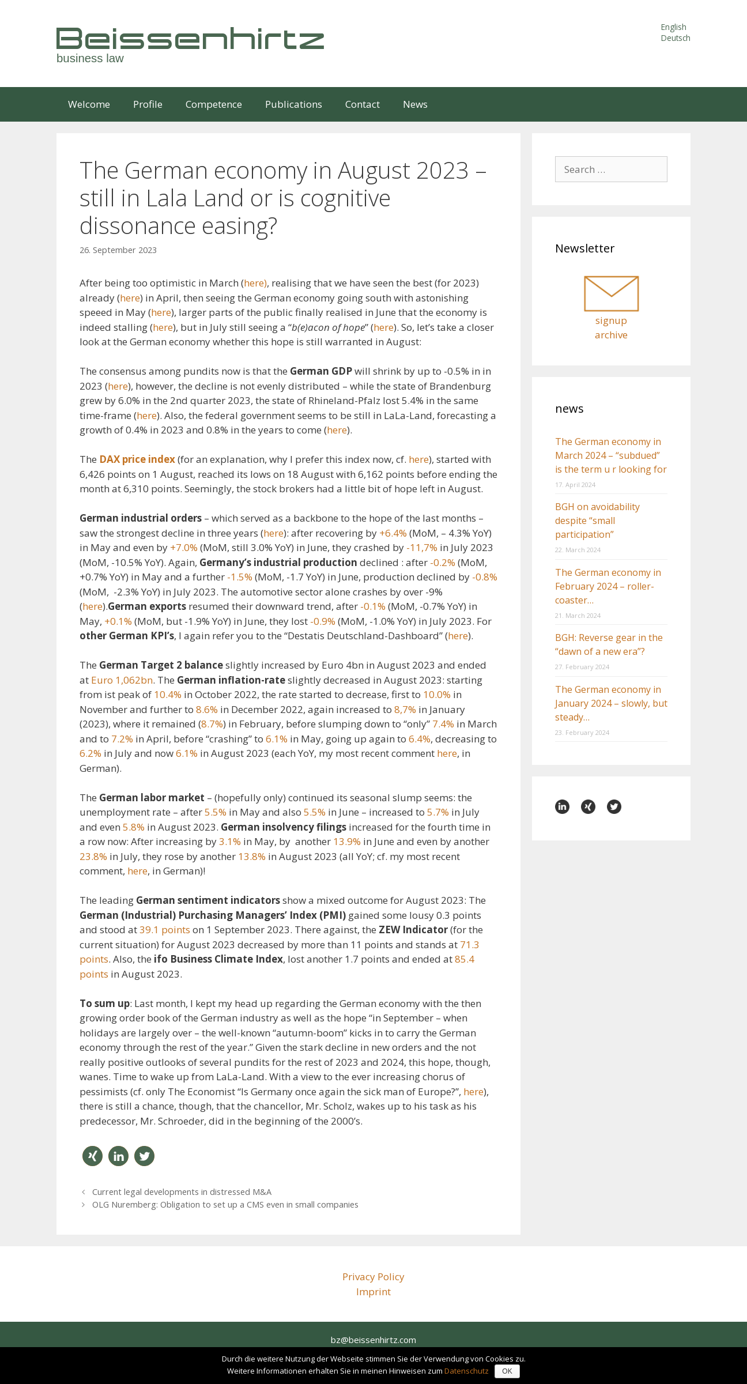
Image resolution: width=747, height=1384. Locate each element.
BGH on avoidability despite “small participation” (597, 520)
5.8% (134, 827)
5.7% (438, 812)
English (673, 26)
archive (611, 334)
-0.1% (373, 606)
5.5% (216, 812)
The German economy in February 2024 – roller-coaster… (608, 586)
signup (611, 320)
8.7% (212, 723)
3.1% (230, 841)
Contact (362, 104)
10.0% (437, 694)
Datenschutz (466, 1371)
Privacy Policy (373, 1276)
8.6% (207, 709)
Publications (293, 104)
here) (255, 282)
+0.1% (118, 621)
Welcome (89, 104)
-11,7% (421, 547)
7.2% (122, 738)
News (415, 104)
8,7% (405, 709)
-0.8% (484, 576)
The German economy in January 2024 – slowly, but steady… (611, 703)
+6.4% (393, 533)
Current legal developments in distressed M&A (181, 1191)
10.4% (168, 694)
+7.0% (184, 547)
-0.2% (442, 562)
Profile (148, 104)
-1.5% (239, 576)
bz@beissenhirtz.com (373, 1339)
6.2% (90, 753)
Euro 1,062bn (122, 680)
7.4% (443, 723)
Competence (214, 104)
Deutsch (676, 37)
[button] (92, 1156)
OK (507, 1371)
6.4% (420, 738)
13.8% (252, 856)
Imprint (373, 1291)
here (130, 297)
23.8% (93, 856)
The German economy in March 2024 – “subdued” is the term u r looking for (611, 455)
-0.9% (322, 621)
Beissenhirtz (191, 37)
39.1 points (164, 929)
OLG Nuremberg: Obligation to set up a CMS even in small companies (225, 1204)
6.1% (277, 738)
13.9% (347, 841)
